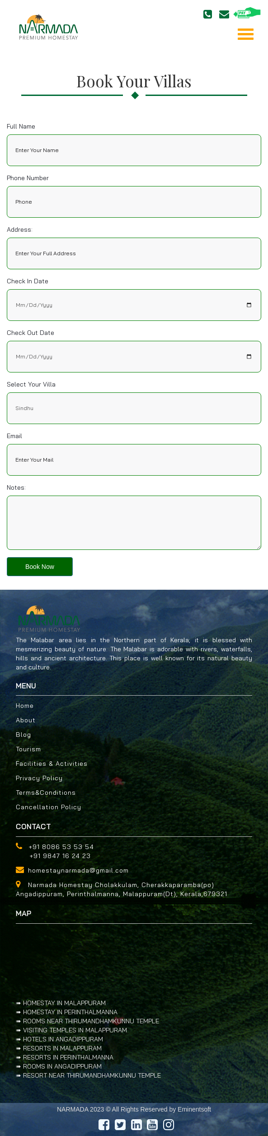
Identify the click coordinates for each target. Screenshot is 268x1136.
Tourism (28, 749)
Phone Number (28, 178)
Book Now (39, 566)
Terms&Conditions (46, 792)
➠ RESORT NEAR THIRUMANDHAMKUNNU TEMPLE (88, 1075)
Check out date (30, 333)
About (26, 720)
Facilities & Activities (52, 763)
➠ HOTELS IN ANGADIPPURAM (59, 1039)
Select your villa (31, 384)
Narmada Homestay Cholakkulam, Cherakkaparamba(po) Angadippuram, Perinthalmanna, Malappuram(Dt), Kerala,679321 (121, 889)
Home (25, 706)
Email (14, 436)
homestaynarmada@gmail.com (78, 870)
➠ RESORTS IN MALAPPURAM (59, 1048)
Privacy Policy (39, 778)
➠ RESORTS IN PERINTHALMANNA (64, 1057)
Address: (20, 229)
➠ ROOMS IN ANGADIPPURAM (59, 1066)
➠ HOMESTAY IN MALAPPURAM (61, 1003)
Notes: (16, 487)
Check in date (27, 281)
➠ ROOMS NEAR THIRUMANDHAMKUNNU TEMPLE (87, 1021)
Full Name (21, 126)
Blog (23, 734)
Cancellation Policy (48, 807)
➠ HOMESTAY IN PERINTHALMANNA (67, 1012)
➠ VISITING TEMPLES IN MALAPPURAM (71, 1030)
